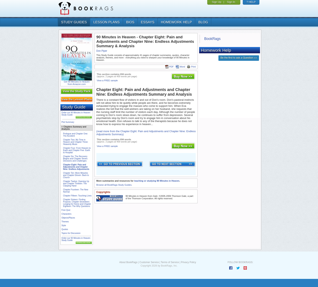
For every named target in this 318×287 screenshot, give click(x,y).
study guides (74, 22)
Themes (65, 222)
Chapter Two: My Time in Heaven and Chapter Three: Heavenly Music (75, 142)
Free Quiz (65, 210)
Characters (66, 214)
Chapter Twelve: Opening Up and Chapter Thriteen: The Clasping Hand (76, 183)
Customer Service (149, 262)
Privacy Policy (188, 262)
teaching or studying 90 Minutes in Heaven (156, 181)
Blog (203, 22)
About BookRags (128, 262)
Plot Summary (67, 122)
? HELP (251, 1)
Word (180, 66)
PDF (169, 66)
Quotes (64, 229)
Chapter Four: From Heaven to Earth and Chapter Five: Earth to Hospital (77, 150)
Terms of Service (170, 262)
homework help (176, 22)
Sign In (231, 1)
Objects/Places (68, 218)
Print (191, 66)
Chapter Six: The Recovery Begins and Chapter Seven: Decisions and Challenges (75, 158)
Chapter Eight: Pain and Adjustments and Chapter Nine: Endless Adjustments (76, 167)
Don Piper (101, 50)
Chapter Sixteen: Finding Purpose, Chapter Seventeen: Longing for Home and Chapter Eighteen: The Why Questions (77, 202)
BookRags (212, 39)
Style (63, 225)
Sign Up (216, 1)
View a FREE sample (107, 80)
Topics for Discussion (71, 233)
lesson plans (106, 22)
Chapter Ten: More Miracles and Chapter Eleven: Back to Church (76, 175)
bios (130, 22)
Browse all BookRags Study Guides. (114, 185)
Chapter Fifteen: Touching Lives (77, 196)
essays (147, 22)
